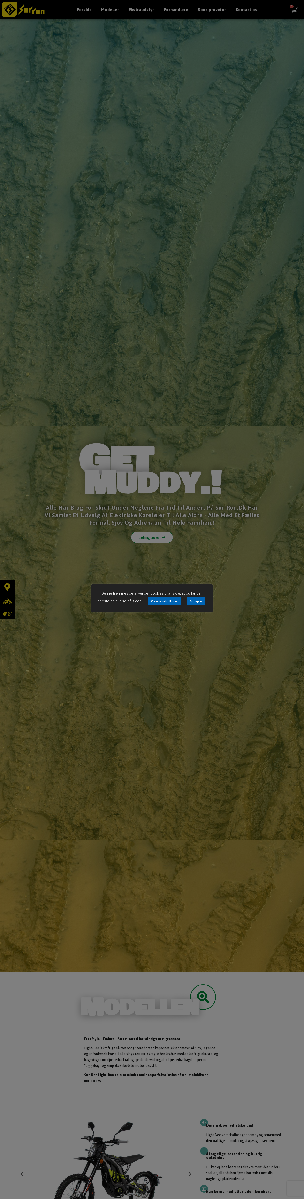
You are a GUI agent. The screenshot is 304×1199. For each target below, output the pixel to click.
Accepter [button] (196, 601)
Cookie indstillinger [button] (164, 601)
